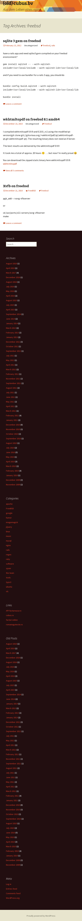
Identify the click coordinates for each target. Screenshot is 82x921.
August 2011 (11, 387)
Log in (8, 883)
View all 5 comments (15, 169)
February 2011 (12, 414)
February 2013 (12, 331)
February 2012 (12, 373)
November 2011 (13, 377)
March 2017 (11, 272)
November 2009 (13, 483)
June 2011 (10, 396)
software (10, 563)
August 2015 (11, 299)
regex (8, 553)
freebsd (46, 45)
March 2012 (11, 368)
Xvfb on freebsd (16, 185)
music (8, 535)
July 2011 (10, 391)
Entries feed (11, 888)
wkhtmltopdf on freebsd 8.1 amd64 (31, 118)
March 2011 (11, 410)
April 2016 (10, 295)
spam (8, 567)
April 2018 (10, 267)
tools (8, 576)
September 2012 (13, 350)
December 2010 (13, 423)
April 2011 (10, 405)
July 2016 (10, 285)
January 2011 (12, 419)
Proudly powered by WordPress (41, 915)
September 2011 (13, 382)
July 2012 (10, 354)
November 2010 (13, 428)
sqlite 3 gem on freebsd (22, 41)
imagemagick (12, 521)
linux (8, 530)
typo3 (8, 581)
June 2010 (10, 451)
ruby (8, 558)
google (9, 512)
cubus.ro (10, 614)
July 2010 (10, 446)
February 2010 (12, 470)
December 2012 (13, 341)
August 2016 (11, 281)
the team (10, 572)
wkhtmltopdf (10, 162)
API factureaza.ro (13, 609)
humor (9, 516)
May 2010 (10, 456)
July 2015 (10, 304)
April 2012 (10, 364)
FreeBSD (32, 189)
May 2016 (10, 290)
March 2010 (11, 465)
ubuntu (9, 586)
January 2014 (12, 322)
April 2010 (10, 460)
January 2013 (12, 336)
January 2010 (12, 474)
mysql (8, 539)
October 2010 (12, 433)
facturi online (12, 619)
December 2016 (13, 276)
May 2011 (10, 400)
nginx (8, 544)
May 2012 (10, 359)
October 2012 (12, 345)
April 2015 (10, 308)
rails (53, 45)
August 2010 (11, 442)
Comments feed (13, 892)
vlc (7, 590)
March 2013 (11, 327)
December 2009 (13, 479)
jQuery (9, 526)
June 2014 (10, 318)
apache (9, 503)
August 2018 (11, 262)
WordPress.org (13, 897)
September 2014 (13, 313)
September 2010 (13, 437)
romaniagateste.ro (14, 623)
